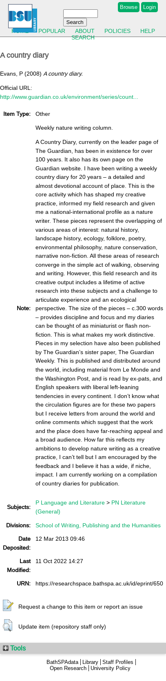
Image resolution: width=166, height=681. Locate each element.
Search (83, 37)
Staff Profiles (117, 662)
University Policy (111, 668)
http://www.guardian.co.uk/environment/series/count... (69, 97)
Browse (128, 7)
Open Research (68, 668)
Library (90, 662)
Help (147, 31)
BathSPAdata (62, 662)
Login (149, 7)
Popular (51, 31)
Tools (14, 648)
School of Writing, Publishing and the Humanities (98, 525)
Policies (117, 31)
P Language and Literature (70, 502)
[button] (8, 606)
